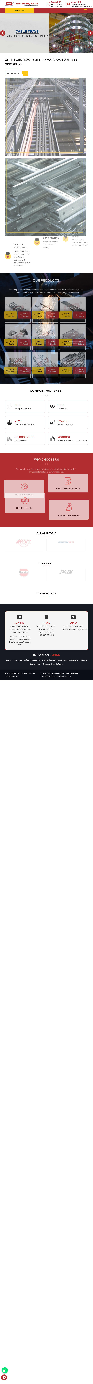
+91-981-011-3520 (56, 4)
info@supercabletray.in (78, 4)
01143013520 (42, 626)
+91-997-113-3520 (46, 635)
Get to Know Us (17, 73)
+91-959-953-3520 (57, 6)
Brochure (19, 11)
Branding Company (63, 676)
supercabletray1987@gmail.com (81, 6)
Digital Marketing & (48, 676)
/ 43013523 (51, 626)
